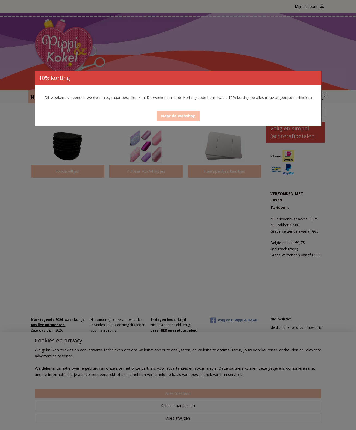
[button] (178, 116)
